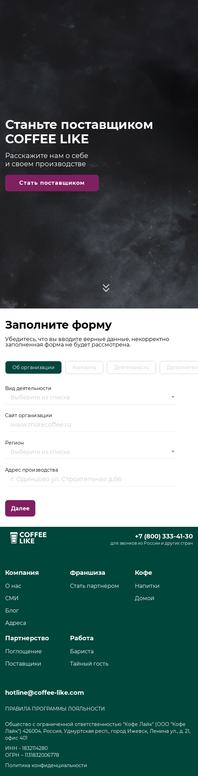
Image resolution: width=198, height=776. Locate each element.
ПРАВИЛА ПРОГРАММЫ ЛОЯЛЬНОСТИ (55, 709)
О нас (13, 586)
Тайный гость (89, 663)
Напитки (147, 586)
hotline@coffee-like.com (44, 692)
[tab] (33, 367)
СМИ (12, 598)
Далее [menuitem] (20, 508)
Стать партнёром (94, 586)
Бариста (82, 651)
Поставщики (23, 663)
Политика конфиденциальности (46, 765)
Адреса (15, 623)
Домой (144, 598)
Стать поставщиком (52, 183)
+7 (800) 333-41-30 (164, 536)
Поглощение (23, 651)
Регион (91, 449)
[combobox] (91, 397)
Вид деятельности (91, 394)
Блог (12, 610)
